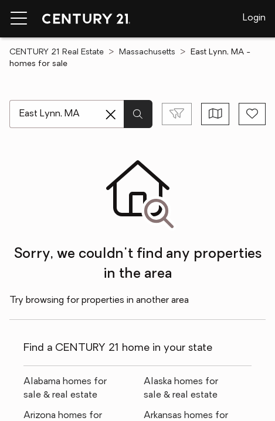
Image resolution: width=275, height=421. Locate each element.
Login (254, 18)
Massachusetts (147, 52)
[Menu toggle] (18, 18)
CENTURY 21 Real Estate (56, 52)
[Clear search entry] (111, 115)
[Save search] (252, 114)
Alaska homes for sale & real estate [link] (181, 388)
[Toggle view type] (215, 114)
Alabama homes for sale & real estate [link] (65, 388)
